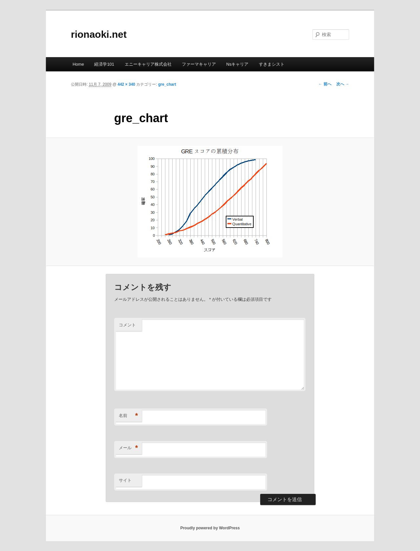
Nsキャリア (237, 64)
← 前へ (324, 84)
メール (128, 448)
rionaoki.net (99, 34)
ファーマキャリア (199, 64)
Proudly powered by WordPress (210, 528)
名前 (128, 416)
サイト (125, 480)
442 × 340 (126, 84)
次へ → (342, 84)
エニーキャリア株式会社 (148, 64)
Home (78, 64)
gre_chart (167, 84)
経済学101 (104, 64)
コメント (127, 324)
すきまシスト (271, 64)
